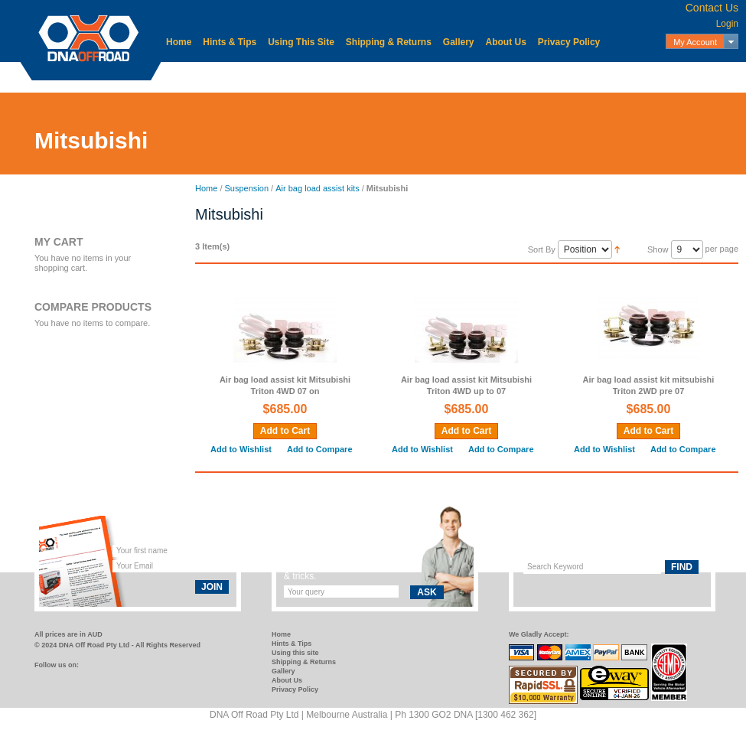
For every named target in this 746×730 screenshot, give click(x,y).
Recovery (520, 76)
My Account (695, 42)
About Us (506, 42)
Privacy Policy (569, 42)
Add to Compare (320, 449)
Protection (453, 76)
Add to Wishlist (241, 449)
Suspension (645, 76)
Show (658, 249)
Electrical (313, 76)
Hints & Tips (229, 42)
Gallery (458, 42)
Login (727, 23)
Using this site (295, 653)
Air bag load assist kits (317, 188)
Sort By (541, 249)
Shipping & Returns (389, 42)
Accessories (200, 76)
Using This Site (301, 42)
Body (260, 76)
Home (178, 42)
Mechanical (382, 76)
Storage (579, 76)
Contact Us (712, 8)
